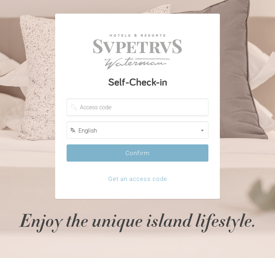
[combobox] (137, 130)
